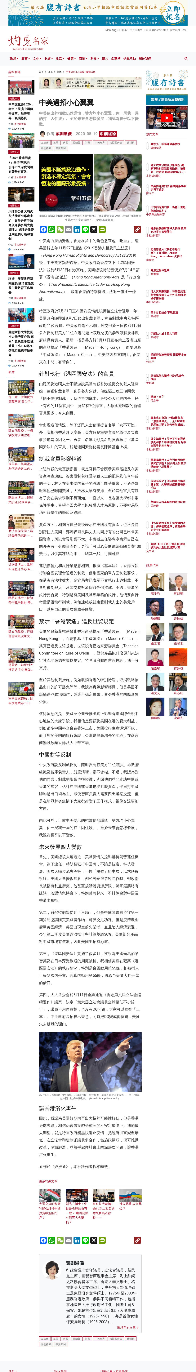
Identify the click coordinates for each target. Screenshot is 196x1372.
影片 (105, 58)
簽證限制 (61, 148)
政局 (13, 58)
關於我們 (145, 58)
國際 (59, 72)
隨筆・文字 (174, 396)
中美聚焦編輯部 (176, 217)
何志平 (171, 365)
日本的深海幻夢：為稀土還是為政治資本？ (176, 211)
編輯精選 (172, 151)
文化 (36, 58)
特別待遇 (46, 148)
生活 (59, 58)
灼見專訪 (14, 205)
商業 (82, 58)
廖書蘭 (171, 274)
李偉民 (171, 259)
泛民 (55, 142)
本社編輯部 (20, 123)
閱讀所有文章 (127, 1328)
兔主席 (171, 554)
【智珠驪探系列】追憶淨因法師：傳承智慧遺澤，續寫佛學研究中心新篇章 (176, 530)
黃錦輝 (171, 386)
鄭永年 (171, 196)
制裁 (87, 142)
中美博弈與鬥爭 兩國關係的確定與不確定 (176, 190)
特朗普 (76, 142)
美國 (65, 142)
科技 (94, 58)
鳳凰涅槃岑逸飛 (176, 270)
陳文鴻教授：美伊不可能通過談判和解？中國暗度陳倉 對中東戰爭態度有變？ (176, 445)
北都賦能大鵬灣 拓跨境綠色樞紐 (176, 379)
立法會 (45, 142)
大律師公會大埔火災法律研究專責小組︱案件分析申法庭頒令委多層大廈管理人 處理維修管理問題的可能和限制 (21, 225)
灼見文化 (14, 98)
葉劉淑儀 (64, 133)
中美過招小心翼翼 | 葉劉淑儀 (80, 72)
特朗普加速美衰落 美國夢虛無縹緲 (176, 358)
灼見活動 (129, 58)
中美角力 (100, 142)
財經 (47, 58)
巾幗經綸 (108, 133)
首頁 (41, 72)
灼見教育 (14, 326)
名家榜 (115, 58)
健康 (70, 58)
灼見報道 (14, 273)
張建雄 (171, 319)
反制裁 (130, 142)
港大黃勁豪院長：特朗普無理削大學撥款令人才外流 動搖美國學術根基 (176, 298)
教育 (24, 58)
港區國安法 (116, 142)
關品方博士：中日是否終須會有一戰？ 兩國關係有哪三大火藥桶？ (77, 1208)
